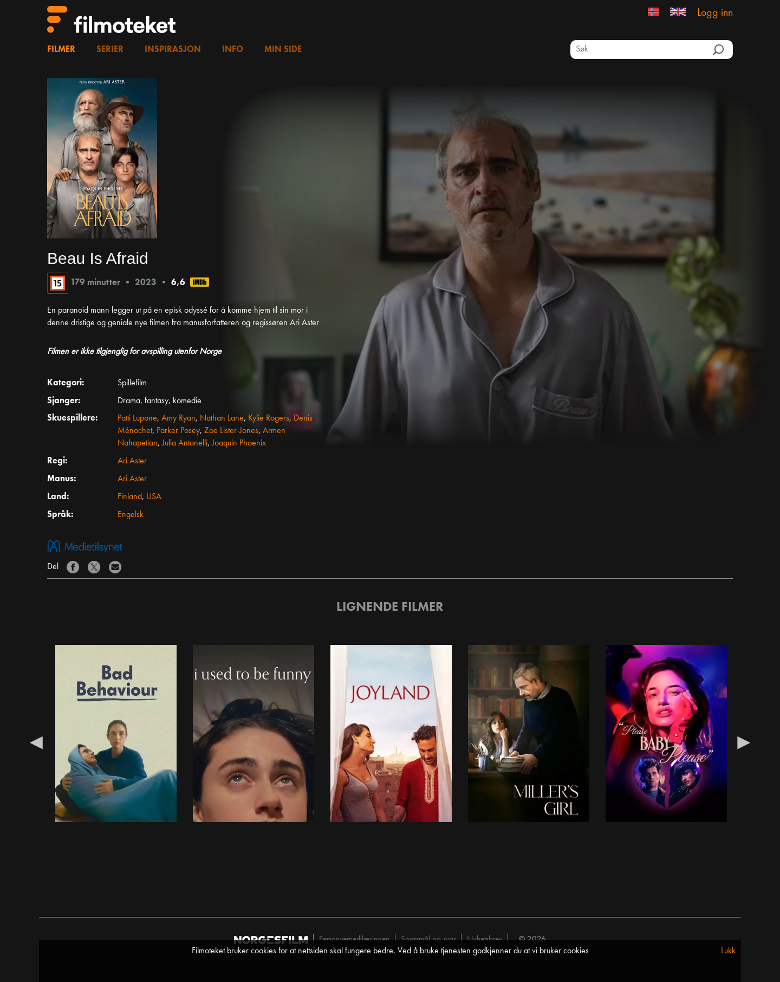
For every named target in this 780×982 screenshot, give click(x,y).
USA (153, 497)
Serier (109, 50)
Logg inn (715, 13)
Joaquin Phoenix (239, 443)
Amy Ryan (178, 418)
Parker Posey (178, 431)
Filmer (61, 50)
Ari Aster (132, 461)
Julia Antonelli (184, 443)
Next (744, 741)
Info (232, 50)
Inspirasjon (173, 50)
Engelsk (131, 515)
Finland (130, 497)
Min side (283, 50)
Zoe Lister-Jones (231, 431)
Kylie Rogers (268, 418)
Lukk (728, 951)
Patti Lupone (137, 418)
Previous (36, 741)
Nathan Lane (222, 418)
